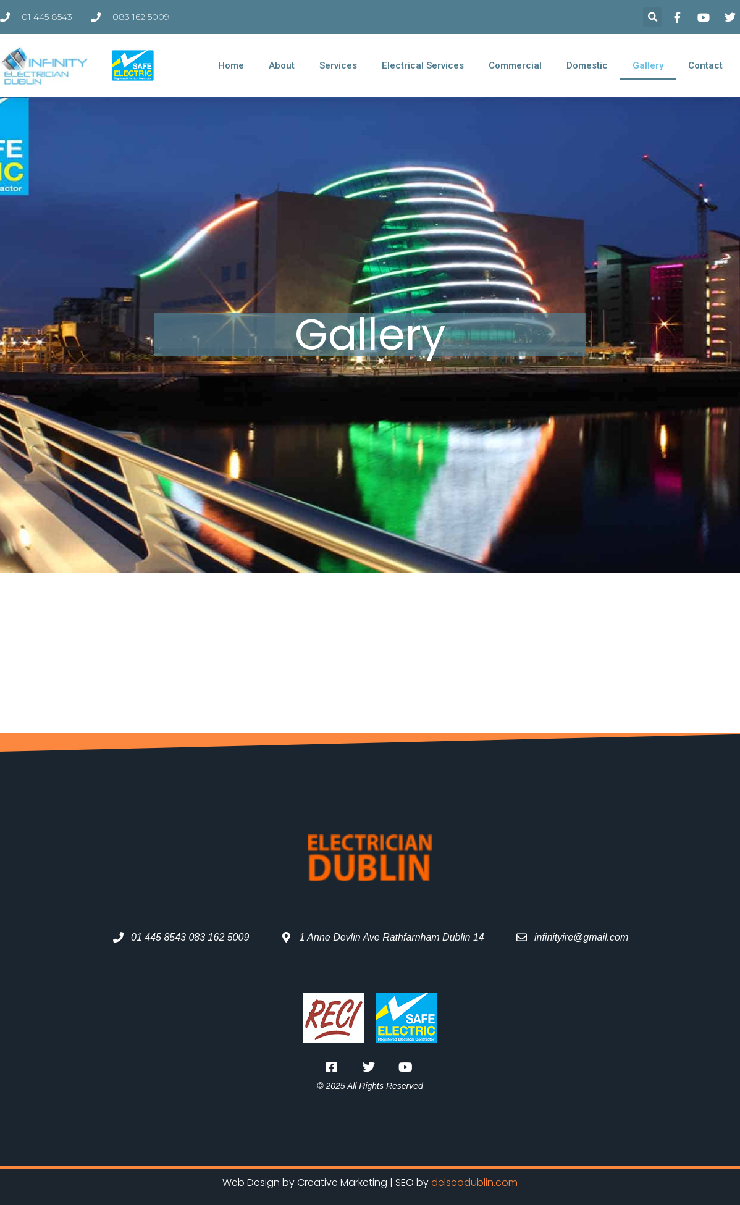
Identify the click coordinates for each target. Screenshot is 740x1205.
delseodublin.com (474, 1182)
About (282, 65)
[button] (652, 17)
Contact (705, 65)
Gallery (648, 65)
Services (338, 65)
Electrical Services (423, 65)
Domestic (587, 65)
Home (231, 65)
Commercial (515, 65)
